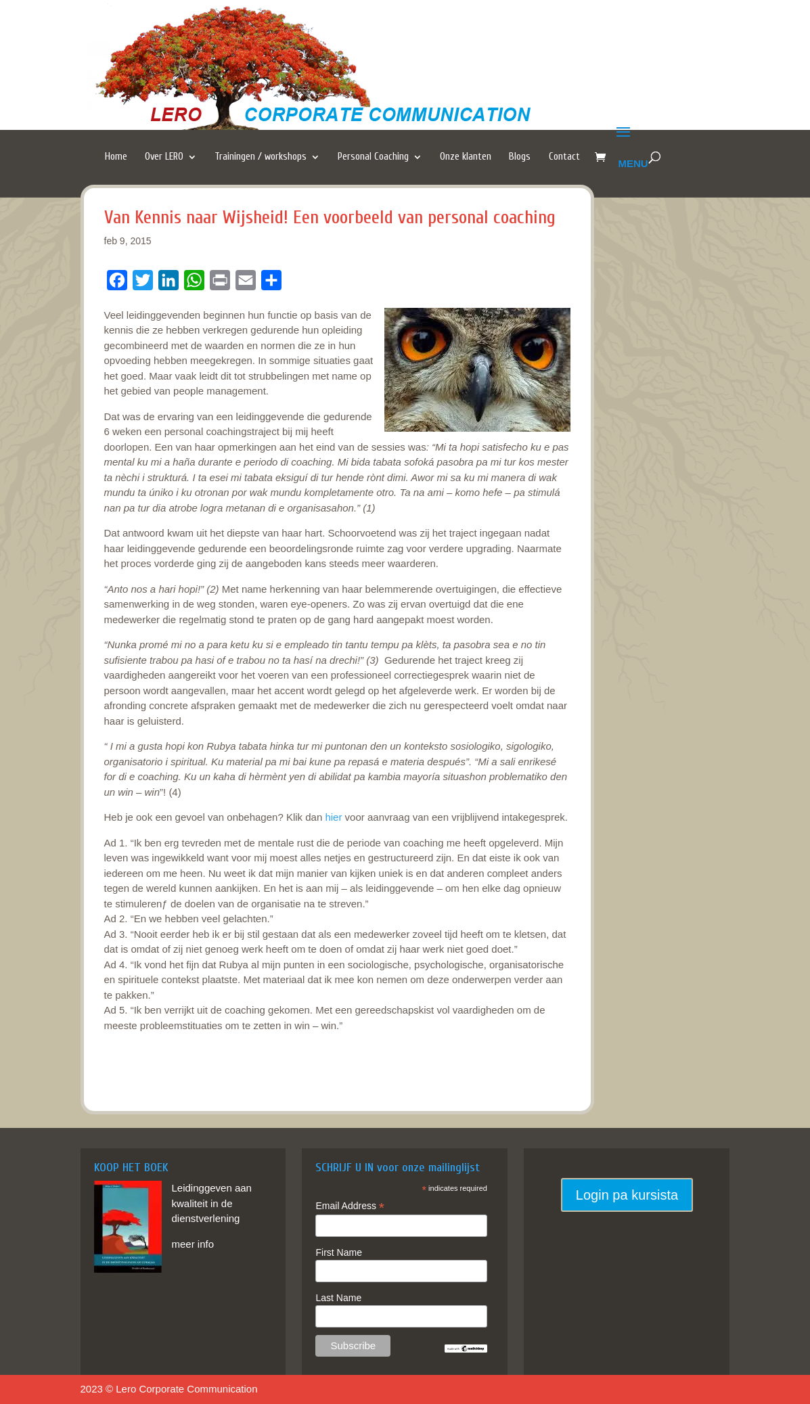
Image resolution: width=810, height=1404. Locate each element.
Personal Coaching (373, 157)
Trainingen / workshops (261, 157)
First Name (338, 1252)
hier (333, 817)
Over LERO (164, 157)
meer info (193, 1244)
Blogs (520, 157)
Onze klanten (465, 157)
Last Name (338, 1297)
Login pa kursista (627, 1194)
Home (116, 157)
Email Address (349, 1206)
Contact (564, 157)
